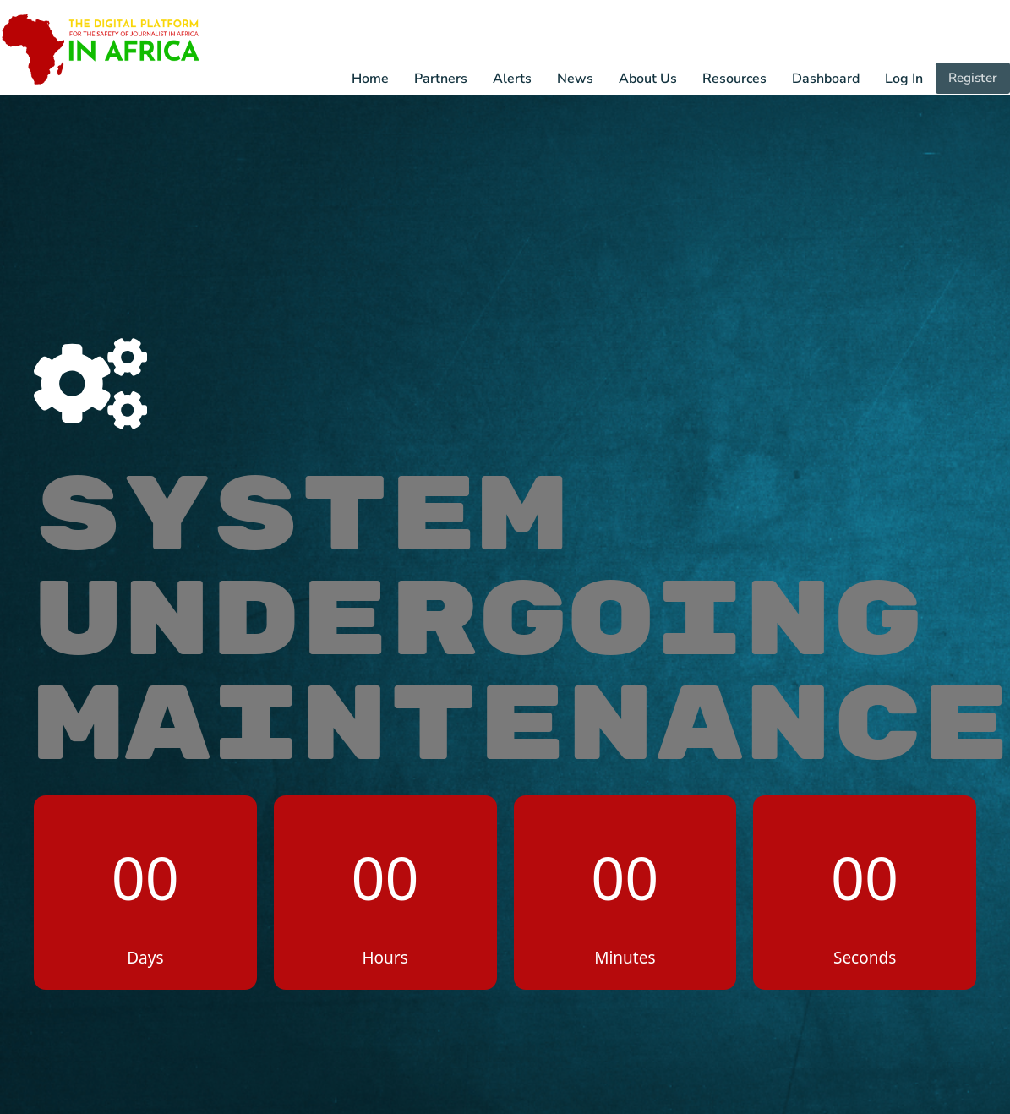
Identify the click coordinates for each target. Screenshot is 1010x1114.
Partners (441, 79)
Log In (905, 79)
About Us (649, 79)
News (576, 79)
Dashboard (826, 79)
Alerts (513, 79)
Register (973, 78)
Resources (735, 79)
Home (371, 79)
